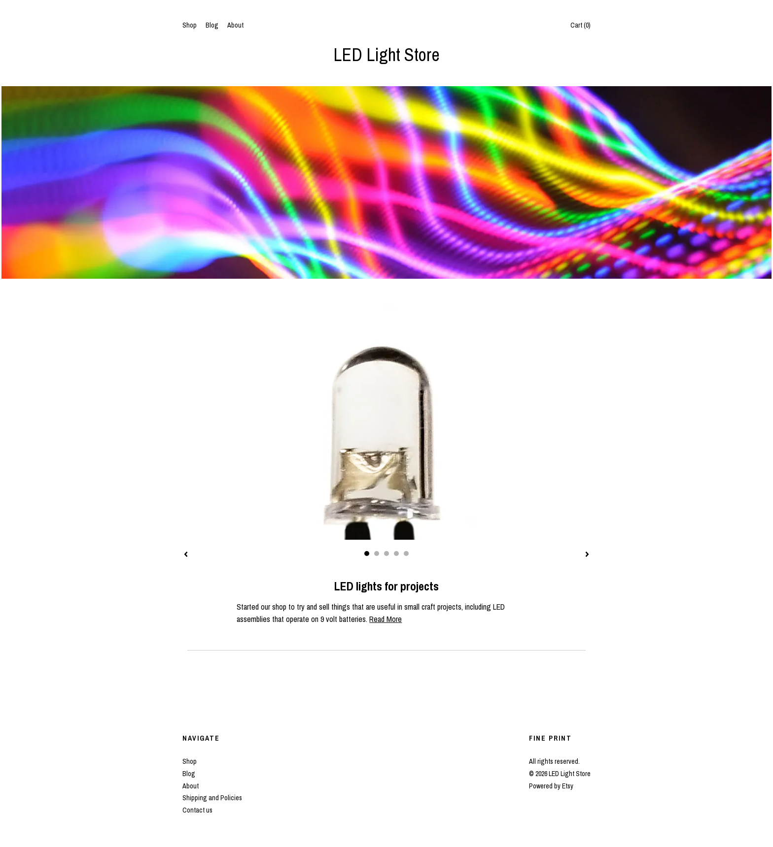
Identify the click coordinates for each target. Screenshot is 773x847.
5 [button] (406, 553)
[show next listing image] (587, 555)
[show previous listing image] (185, 555)
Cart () (580, 25)
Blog (212, 25)
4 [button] (396, 553)
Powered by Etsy (551, 786)
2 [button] (376, 553)
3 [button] (386, 553)
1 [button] (366, 553)
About (235, 25)
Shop (189, 25)
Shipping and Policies (212, 797)
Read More (385, 619)
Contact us (197, 810)
